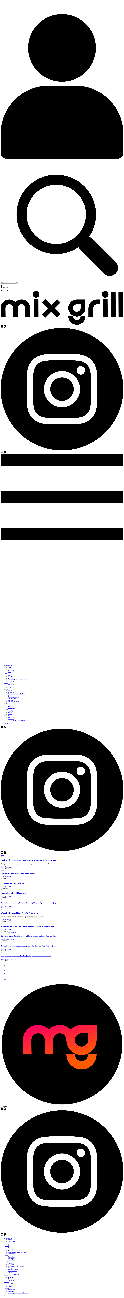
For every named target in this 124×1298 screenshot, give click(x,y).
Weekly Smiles (12, 692)
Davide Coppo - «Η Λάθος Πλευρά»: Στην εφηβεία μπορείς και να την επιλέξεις (28, 903)
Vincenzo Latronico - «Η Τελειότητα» (14, 893)
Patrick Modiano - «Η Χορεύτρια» (13, 883)
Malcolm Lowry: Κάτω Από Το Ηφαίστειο (19, 913)
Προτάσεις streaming (13, 697)
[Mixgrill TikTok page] (5, 453)
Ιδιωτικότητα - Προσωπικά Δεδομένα (18, 720)
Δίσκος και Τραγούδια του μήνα (17, 679)
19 (5, 979)
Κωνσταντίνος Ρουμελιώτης (8, 959)
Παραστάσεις (11, 684)
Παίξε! (6, 703)
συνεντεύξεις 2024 (10, 932)
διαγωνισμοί (11, 705)
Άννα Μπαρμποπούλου (7, 939)
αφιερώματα (11, 670)
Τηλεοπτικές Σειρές (13, 701)
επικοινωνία (11, 719)
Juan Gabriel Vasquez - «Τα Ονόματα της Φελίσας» (19, 873)
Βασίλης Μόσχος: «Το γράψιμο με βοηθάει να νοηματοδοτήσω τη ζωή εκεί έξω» (28, 936)
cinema (6, 689)
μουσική (6, 673)
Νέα (9, 675)
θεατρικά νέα (11, 686)
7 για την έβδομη (12, 698)
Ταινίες (10, 695)
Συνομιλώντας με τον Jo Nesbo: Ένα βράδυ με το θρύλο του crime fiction (26, 956)
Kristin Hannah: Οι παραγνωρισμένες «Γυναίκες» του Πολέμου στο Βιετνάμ (27, 926)
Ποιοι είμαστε (12, 717)
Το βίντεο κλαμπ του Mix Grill (16, 694)
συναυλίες (10, 676)
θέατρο (6, 683)
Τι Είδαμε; (10, 690)
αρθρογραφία (8, 665)
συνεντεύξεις (11, 669)
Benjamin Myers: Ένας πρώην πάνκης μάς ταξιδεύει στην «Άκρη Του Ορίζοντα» (29, 946)
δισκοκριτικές (11, 678)
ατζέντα (6, 709)
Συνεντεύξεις (11, 687)
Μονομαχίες (11, 708)
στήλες (9, 667)
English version (8, 723)
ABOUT (6, 715)
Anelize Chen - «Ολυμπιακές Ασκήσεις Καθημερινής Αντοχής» (28, 860)
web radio (5, 287)
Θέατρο (10, 712)
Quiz (9, 706)
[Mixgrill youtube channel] (2, 453)
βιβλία (9, 672)
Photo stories (11, 681)
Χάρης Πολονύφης (6, 867)
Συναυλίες (10, 711)
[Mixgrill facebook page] (2, 327)
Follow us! (4, 1106)
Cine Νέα (10, 700)
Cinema (10, 714)
